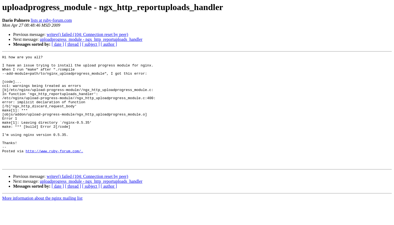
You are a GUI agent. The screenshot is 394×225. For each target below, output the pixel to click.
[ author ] (109, 44)
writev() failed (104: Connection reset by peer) (87, 34)
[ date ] (58, 44)
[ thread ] (73, 44)
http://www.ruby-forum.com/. (54, 170)
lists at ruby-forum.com (51, 20)
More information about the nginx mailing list (42, 220)
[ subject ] (91, 44)
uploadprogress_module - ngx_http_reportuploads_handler (91, 39)
